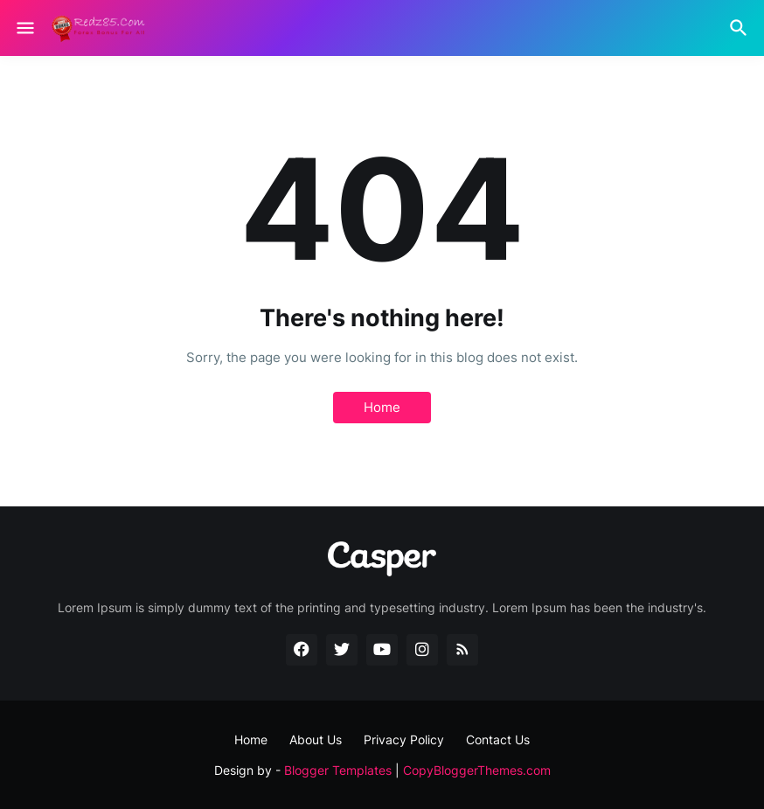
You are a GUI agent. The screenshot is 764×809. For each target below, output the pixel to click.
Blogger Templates (338, 770)
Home (382, 407)
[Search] (741, 28)
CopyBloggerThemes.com (477, 770)
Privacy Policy (404, 739)
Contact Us (498, 739)
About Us (315, 739)
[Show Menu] (24, 28)
